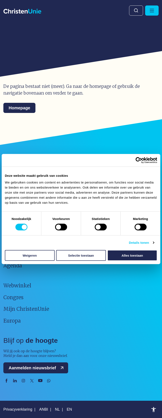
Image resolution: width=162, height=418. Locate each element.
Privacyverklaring (17, 409)
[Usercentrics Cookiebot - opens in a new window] (138, 160)
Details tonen (139, 242)
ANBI (43, 409)
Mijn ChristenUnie (26, 309)
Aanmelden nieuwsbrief (37, 367)
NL (57, 409)
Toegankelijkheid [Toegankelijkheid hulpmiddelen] (153, 409)
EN (69, 409)
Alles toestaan (132, 255)
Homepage (19, 108)
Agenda (12, 265)
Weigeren (30, 255)
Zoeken (136, 10)
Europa (12, 321)
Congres (13, 297)
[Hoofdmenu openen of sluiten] (152, 10)
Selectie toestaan (81, 255)
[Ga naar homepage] (22, 11)
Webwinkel (17, 285)
